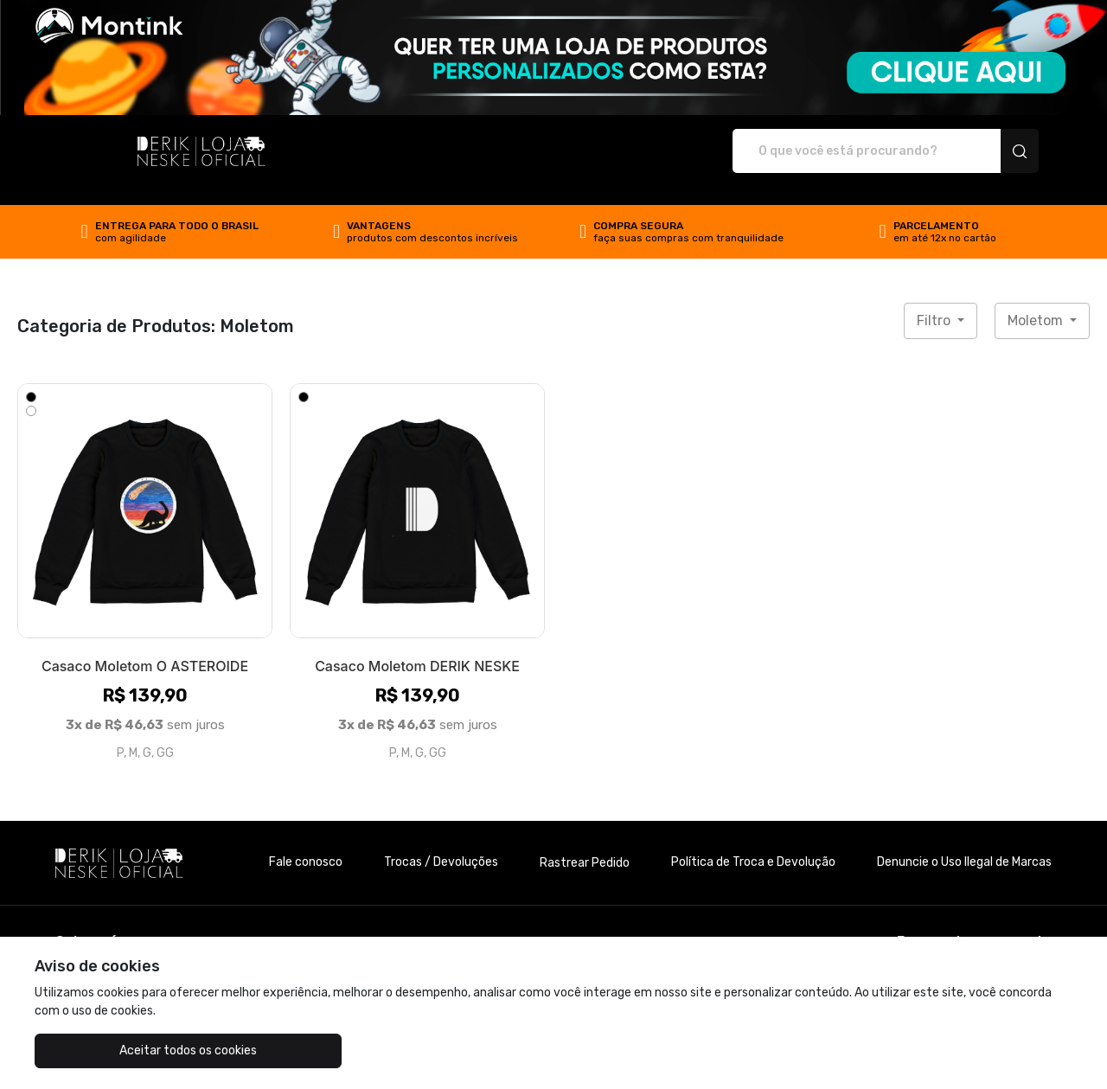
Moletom (1037, 302)
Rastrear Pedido (585, 844)
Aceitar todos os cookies (121, 1050)
